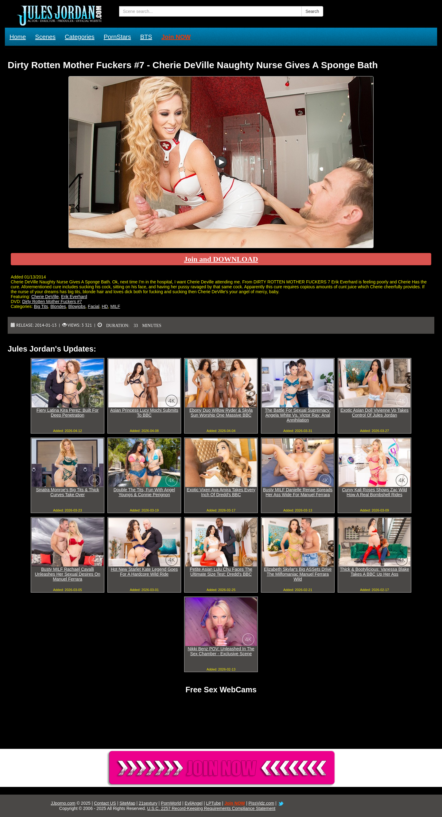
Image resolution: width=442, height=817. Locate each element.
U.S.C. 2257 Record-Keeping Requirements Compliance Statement (211, 808)
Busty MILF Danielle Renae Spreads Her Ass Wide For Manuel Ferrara (297, 492)
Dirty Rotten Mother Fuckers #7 (52, 301)
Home (18, 36)
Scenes (45, 36)
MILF (115, 306)
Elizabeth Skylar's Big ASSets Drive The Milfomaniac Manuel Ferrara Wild (298, 574)
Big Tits (41, 306)
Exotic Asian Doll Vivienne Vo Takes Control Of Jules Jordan (374, 413)
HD (105, 306)
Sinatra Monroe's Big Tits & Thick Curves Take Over (67, 492)
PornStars (117, 36)
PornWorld (171, 803)
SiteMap (127, 803)
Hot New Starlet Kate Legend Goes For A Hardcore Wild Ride (144, 572)
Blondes (58, 306)
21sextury (148, 803)
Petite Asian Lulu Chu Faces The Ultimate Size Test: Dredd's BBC (221, 572)
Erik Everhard (74, 296)
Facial (93, 306)
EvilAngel (193, 803)
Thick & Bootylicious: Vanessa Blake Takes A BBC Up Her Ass (374, 572)
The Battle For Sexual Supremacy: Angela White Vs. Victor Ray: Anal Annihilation (298, 415)
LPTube (213, 803)
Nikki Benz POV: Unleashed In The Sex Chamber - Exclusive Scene (221, 651)
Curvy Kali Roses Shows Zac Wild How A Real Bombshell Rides (374, 492)
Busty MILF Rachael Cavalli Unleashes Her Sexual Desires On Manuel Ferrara (67, 574)
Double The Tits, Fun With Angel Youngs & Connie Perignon (144, 492)
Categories (80, 36)
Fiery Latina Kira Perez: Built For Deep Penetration (68, 413)
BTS (146, 36)
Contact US (105, 803)
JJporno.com (63, 803)
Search (312, 11)
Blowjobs (77, 306)
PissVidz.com (261, 803)
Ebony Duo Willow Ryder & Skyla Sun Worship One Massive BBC (221, 413)
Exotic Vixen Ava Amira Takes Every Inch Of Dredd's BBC (221, 492)
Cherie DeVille (45, 296)
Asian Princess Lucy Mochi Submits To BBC (144, 413)
